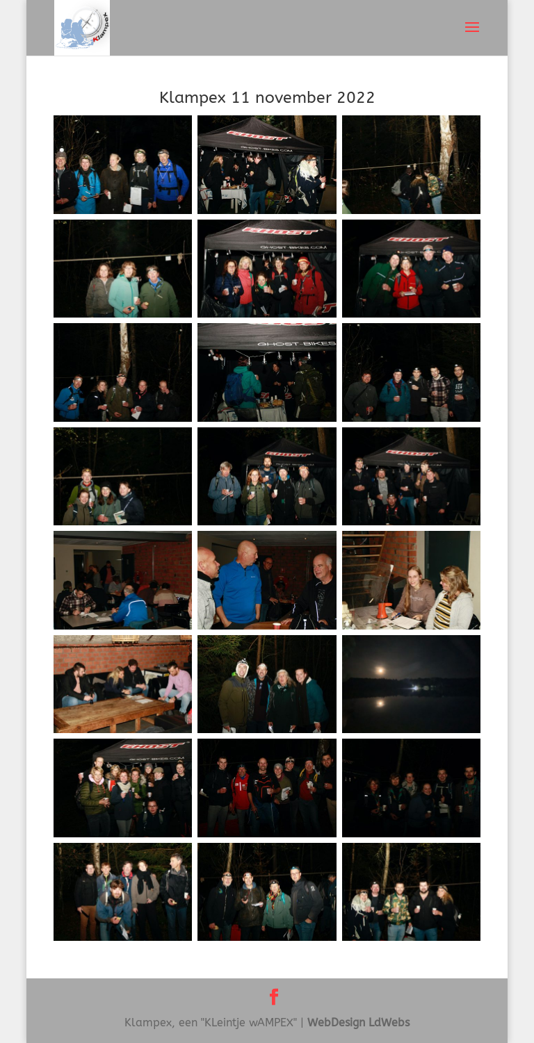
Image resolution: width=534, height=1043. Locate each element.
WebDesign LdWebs (358, 1022)
